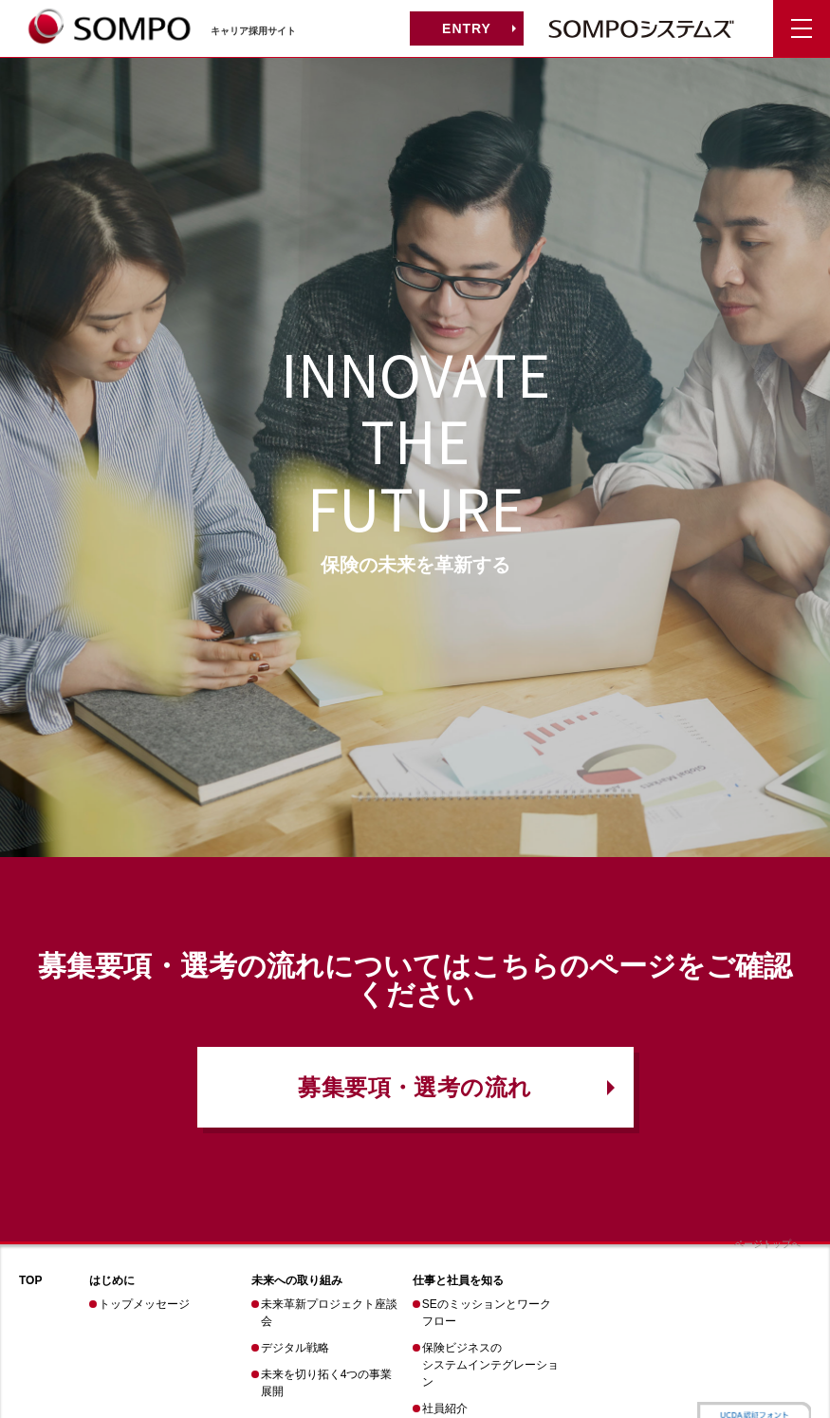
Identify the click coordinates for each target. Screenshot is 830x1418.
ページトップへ (767, 1244)
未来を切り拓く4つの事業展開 (327, 1383)
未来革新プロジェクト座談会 (329, 1312)
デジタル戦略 (295, 1347)
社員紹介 (445, 1408)
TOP (30, 1280)
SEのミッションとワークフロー (486, 1312)
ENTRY (466, 28)
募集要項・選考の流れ (415, 1087)
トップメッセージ (144, 1304)
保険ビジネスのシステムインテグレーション (490, 1365)
